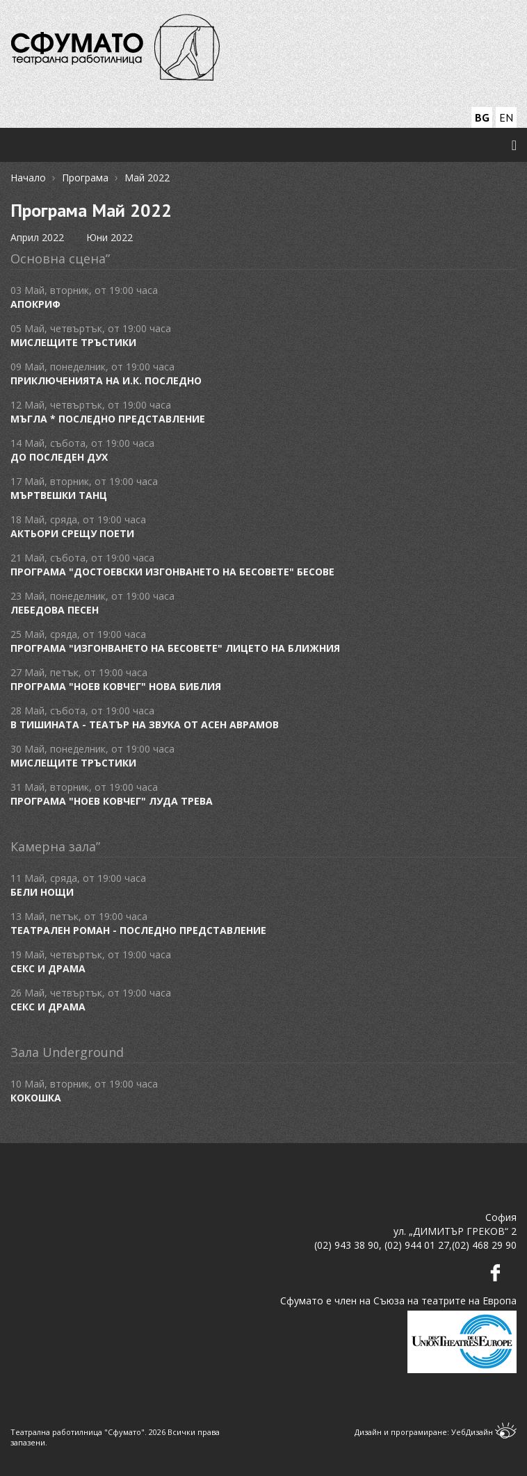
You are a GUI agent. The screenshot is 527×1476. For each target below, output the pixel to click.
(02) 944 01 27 (416, 1245)
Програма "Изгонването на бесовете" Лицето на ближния (175, 648)
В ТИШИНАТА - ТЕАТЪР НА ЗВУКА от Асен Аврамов (144, 724)
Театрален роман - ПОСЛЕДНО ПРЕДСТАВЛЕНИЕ (138, 930)
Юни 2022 (109, 237)
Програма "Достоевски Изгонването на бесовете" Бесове (172, 571)
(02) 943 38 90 (346, 1245)
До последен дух (59, 457)
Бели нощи (42, 892)
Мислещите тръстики (73, 342)
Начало (28, 177)
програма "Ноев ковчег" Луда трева (111, 800)
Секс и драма (48, 968)
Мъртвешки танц (58, 495)
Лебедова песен (54, 609)
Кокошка (35, 1097)
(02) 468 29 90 (484, 1245)
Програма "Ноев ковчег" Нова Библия (115, 686)
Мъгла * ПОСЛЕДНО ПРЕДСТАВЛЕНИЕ (107, 418)
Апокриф (35, 304)
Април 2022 (37, 237)
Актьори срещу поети (72, 533)
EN (506, 117)
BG (482, 117)
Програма (85, 177)
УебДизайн (484, 1432)
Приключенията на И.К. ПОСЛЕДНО (106, 380)
